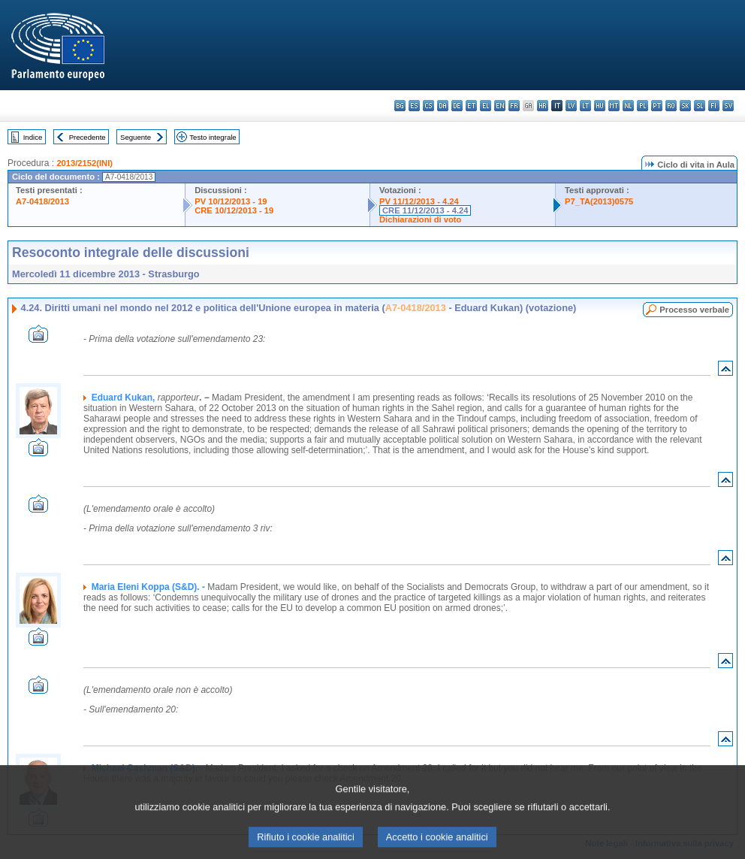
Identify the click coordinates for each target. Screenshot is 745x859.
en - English (499, 105)
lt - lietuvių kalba (585, 105)
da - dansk (442, 105)
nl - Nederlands (628, 105)
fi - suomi (713, 105)
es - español (414, 105)
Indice (33, 137)
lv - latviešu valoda (571, 105)
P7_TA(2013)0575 (599, 201)
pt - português (656, 105)
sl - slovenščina (699, 105)
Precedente (87, 137)
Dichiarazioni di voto (420, 219)
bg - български (400, 105)
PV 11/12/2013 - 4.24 (419, 201)
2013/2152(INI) (84, 163)
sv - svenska (728, 105)
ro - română (671, 105)
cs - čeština (428, 105)
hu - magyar (599, 105)
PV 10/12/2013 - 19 (231, 201)
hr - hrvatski (542, 105)
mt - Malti (614, 105)
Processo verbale (694, 309)
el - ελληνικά (485, 105)
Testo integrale (212, 137)
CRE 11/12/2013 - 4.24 (425, 210)
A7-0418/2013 (42, 201)
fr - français (514, 105)
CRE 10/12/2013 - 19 (234, 210)
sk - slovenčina (685, 105)
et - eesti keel (471, 105)
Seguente (135, 137)
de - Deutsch (457, 105)
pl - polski (642, 105)
